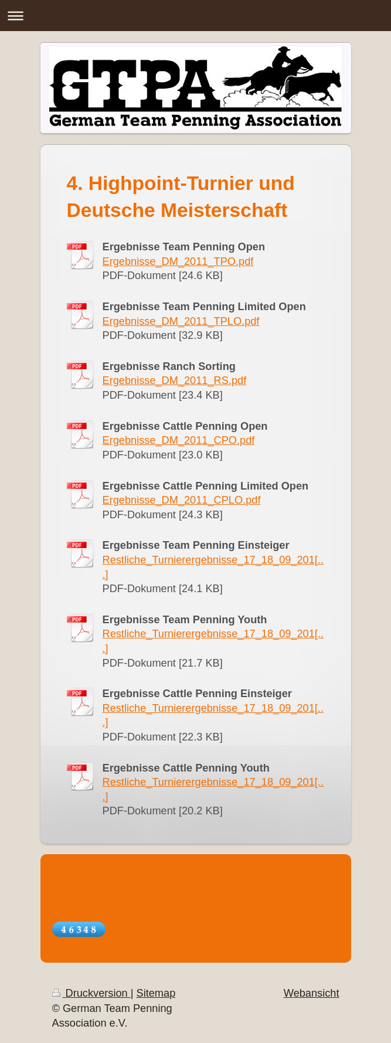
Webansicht (311, 993)
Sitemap (156, 993)
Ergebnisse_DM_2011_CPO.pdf (179, 440)
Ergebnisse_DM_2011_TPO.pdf (178, 261)
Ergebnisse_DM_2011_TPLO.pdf (181, 321)
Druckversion (91, 993)
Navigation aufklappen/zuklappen (195, 15)
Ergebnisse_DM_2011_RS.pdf (175, 380)
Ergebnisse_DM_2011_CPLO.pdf (182, 500)
